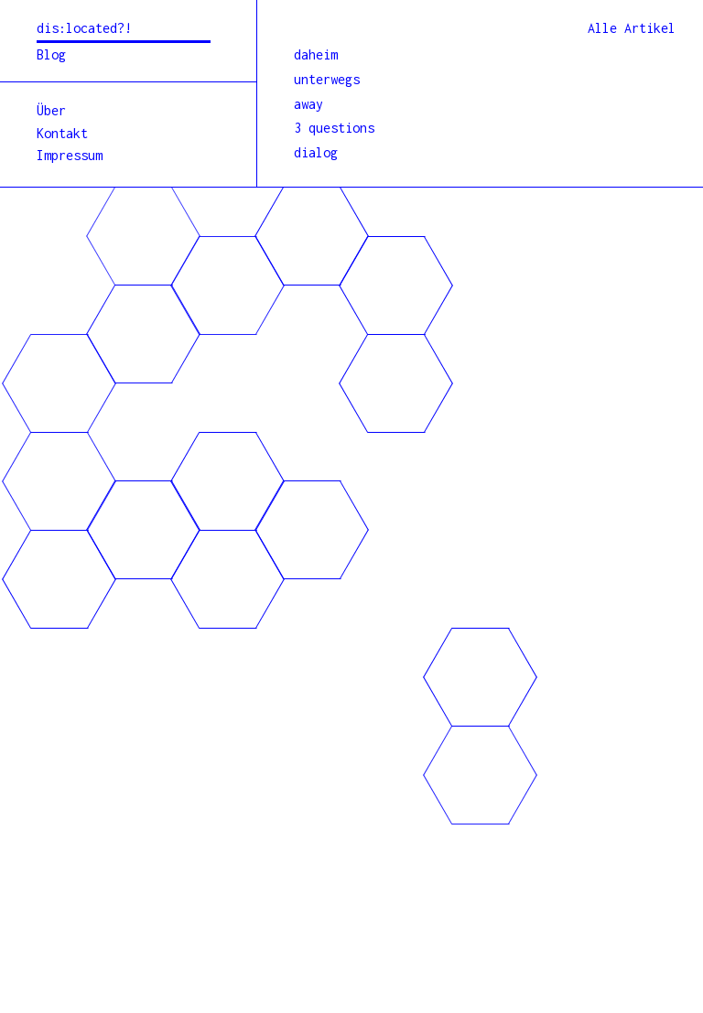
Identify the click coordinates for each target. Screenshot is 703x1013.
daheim (316, 54)
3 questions (334, 127)
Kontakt (62, 133)
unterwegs (327, 79)
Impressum (70, 155)
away (308, 104)
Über (51, 110)
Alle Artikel (632, 28)
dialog (316, 152)
